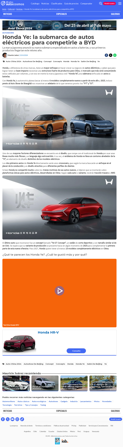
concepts (57, 61)
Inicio (4, 9)
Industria (73, 401)
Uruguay (86, 431)
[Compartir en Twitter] (110, 55)
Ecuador (51, 431)
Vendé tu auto (109, 3)
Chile (35, 431)
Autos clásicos (23, 401)
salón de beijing (88, 61)
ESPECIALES (61, 13)
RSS (112, 426)
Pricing (74, 426)
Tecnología (7, 405)
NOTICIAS (7, 13)
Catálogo (35, 3)
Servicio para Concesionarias (98, 426)
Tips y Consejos (31, 405)
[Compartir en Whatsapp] (115, 55)
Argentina (27, 431)
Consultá (76, 351)
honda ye (75, 61)
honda (66, 61)
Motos (97, 401)
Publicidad (82, 426)
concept (48, 61)
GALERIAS (115, 13)
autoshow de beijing (32, 61)
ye (98, 61)
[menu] (120, 3)
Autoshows (8, 33)
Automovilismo (8, 401)
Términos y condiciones (43, 426)
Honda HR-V (48, 332)
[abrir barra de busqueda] (100, 3)
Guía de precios (71, 3)
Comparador (86, 3)
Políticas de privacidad (61, 426)
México (72, 431)
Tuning (43, 405)
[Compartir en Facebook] (106, 55)
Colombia (43, 431)
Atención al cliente (26, 426)
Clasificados (56, 3)
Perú (79, 431)
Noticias (45, 3)
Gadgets (64, 401)
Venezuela (95, 431)
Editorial (11, 9)
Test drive (18, 405)
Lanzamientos (85, 401)
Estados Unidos (62, 431)
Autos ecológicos (39, 401)
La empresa (14, 426)
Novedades (107, 401)
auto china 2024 (13, 61)
